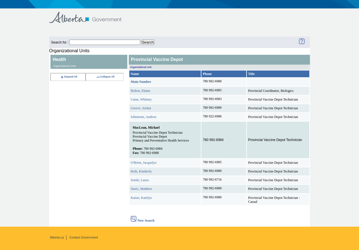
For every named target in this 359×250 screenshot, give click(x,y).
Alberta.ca (57, 237)
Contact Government (84, 237)
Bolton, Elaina (140, 91)
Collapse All (105, 76)
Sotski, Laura (140, 180)
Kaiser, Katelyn (141, 198)
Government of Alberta (90, 15)
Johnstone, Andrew (144, 117)
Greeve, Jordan (141, 108)
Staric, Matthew (141, 189)
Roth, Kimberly (141, 171)
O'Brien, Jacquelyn (143, 163)
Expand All (68, 76)
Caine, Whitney (141, 99)
